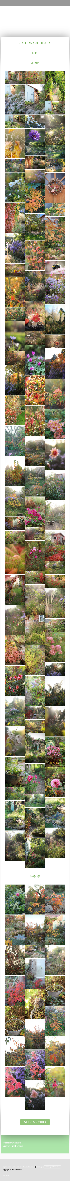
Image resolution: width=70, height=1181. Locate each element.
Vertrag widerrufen (52, 1167)
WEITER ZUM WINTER (35, 1121)
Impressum (7, 1167)
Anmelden (6, 1175)
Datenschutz (16, 1167)
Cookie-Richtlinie (28, 1167)
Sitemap (39, 1167)
